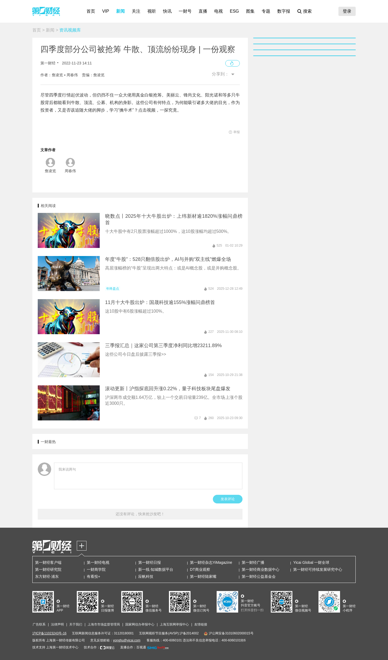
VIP (105, 11)
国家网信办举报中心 (139, 624)
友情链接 (200, 624)
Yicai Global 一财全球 (311, 562)
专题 (266, 11)
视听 (151, 11)
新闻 (120, 11)
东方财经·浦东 (47, 576)
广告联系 (39, 624)
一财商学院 (96, 569)
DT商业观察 (200, 569)
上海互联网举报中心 (174, 624)
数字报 (283, 11)
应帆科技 (145, 576)
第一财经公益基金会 (259, 576)
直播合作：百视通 (133, 647)
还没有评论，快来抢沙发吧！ (140, 514)
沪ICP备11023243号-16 (49, 633)
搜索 (307, 11)
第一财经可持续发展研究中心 (317, 569)
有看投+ (93, 576)
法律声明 (57, 624)
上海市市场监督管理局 (104, 624)
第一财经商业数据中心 (260, 569)
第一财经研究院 (48, 569)
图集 (250, 11)
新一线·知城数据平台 (155, 569)
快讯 (167, 11)
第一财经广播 (253, 562)
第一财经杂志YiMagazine (211, 562)
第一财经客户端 (48, 562)
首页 (90, 11)
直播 (203, 11)
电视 (218, 11)
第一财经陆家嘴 (203, 576)
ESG (234, 11)
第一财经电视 (98, 562)
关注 (136, 11)
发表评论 (228, 499)
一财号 (185, 11)
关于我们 (75, 624)
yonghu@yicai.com (126, 640)
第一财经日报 (149, 562)
